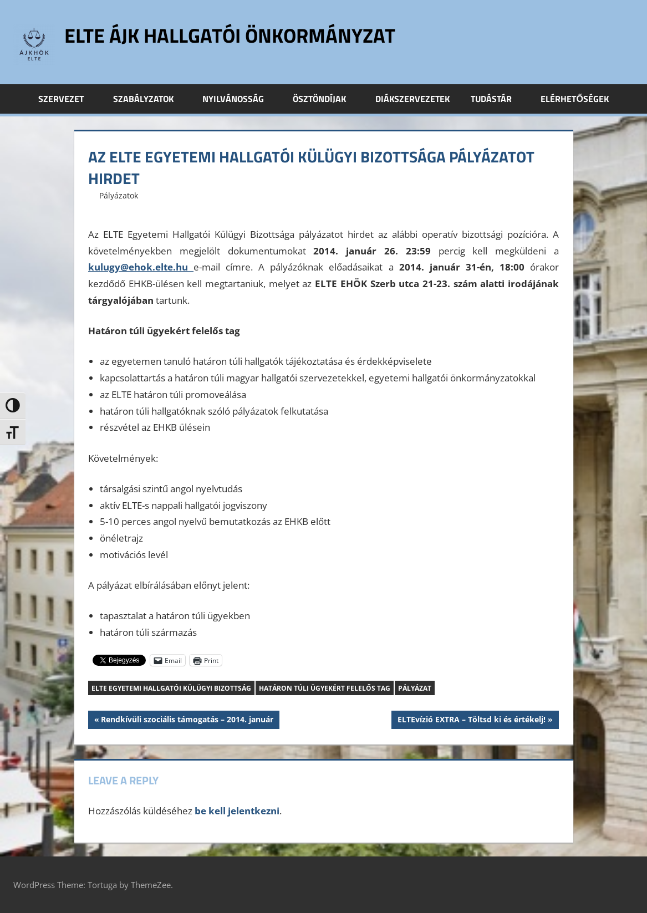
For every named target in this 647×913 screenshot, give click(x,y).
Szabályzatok (149, 98)
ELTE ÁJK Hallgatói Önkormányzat (229, 35)
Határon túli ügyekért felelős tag (324, 688)
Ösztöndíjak (325, 98)
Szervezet (67, 98)
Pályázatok (118, 195)
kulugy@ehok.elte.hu (140, 267)
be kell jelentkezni (237, 810)
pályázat (414, 688)
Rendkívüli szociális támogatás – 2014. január (186, 720)
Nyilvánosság (239, 98)
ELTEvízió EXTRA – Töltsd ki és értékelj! (471, 720)
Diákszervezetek (412, 98)
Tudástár (497, 98)
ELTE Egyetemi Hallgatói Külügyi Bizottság (171, 688)
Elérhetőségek (574, 98)
